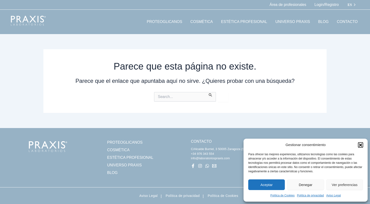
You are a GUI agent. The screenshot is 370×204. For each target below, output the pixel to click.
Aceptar (267, 185)
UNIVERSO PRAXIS (124, 165)
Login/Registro (327, 5)
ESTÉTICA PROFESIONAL (130, 157)
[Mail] (214, 166)
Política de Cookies (282, 195)
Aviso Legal (333, 195)
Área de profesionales (288, 5)
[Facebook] (193, 166)
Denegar (305, 185)
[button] (360, 144)
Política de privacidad (310, 195)
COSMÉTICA (118, 150)
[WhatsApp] (207, 166)
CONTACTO (201, 141)
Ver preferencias (344, 185)
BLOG (112, 173)
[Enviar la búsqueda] (210, 94)
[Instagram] (200, 166)
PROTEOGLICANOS (125, 142)
